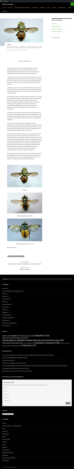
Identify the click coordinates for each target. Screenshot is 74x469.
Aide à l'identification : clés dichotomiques (12, 291)
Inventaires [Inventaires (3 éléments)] (30, 343)
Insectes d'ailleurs (6, 304)
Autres (3, 293)
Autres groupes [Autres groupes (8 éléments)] (27, 336)
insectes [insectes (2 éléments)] (24, 343)
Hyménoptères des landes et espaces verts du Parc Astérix (15, 368)
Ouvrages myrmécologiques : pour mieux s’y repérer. (14, 363)
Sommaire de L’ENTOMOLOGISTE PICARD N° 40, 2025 (14, 357)
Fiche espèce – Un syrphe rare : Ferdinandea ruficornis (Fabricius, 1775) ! (24, 263)
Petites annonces (6, 315)
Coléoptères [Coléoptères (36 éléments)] (41, 335)
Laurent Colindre (23, 50)
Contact (54, 7)
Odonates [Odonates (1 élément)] (67, 343)
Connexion (4, 11)
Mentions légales (56, 37)
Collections (4, 296)
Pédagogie (4, 312)
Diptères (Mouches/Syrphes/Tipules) (16, 256)
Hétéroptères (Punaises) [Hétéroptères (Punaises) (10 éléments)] (12, 343)
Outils (48, 7)
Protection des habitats (7, 317)
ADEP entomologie (7, 4)
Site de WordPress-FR (57, 31)
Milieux (4, 309)
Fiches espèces (5, 299)
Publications (35, 7)
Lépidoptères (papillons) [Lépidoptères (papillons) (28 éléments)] (46, 343)
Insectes (9, 44)
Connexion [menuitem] (5, 1)
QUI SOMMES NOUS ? (62, 7)
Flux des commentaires (57, 29)
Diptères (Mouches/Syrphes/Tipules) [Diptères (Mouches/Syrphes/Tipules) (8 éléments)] (15, 338)
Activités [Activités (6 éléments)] (6, 336)
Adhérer (70, 7)
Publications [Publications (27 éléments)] (29, 345)
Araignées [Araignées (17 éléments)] (15, 335)
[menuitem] (1, 1)
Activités (4, 288)
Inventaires (4, 307)
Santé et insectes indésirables (9, 323)
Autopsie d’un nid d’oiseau (8, 360)
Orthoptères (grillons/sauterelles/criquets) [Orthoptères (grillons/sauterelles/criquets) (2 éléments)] (11, 345)
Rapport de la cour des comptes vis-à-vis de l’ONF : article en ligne (17, 371)
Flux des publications (56, 26)
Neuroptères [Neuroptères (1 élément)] (62, 343)
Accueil (4, 7)
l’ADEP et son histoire (24, 268)
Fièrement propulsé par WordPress (9, 467)
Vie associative (5, 325)
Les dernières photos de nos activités (22, 7)
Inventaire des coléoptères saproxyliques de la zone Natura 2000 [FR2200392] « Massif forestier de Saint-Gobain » (28, 355)
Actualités (10, 7)
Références (42, 7)
